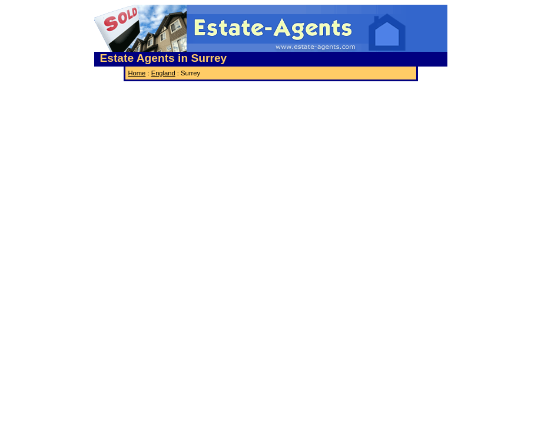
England (163, 73)
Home (137, 73)
